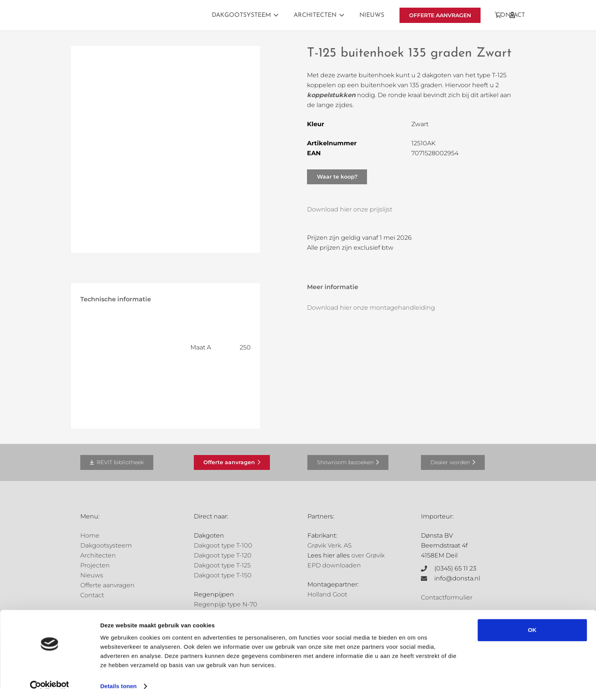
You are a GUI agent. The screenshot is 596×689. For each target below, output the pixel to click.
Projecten (95, 565)
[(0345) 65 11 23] (428, 569)
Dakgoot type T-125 (222, 565)
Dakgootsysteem (106, 545)
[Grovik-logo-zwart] (157, 15)
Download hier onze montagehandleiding (371, 307)
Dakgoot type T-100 (223, 545)
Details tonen (118, 674)
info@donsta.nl (457, 578)
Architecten (98, 555)
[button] (275, 15)
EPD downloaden (334, 565)
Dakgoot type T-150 (223, 575)
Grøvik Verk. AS (329, 545)
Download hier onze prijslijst (349, 209)
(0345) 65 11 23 (455, 568)
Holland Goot (327, 594)
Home (89, 535)
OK (532, 617)
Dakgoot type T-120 (223, 555)
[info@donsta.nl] (428, 578)
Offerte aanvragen (107, 585)
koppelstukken (331, 95)
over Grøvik (368, 555)
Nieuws (91, 575)
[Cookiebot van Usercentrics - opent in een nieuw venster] (49, 674)
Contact (92, 595)
